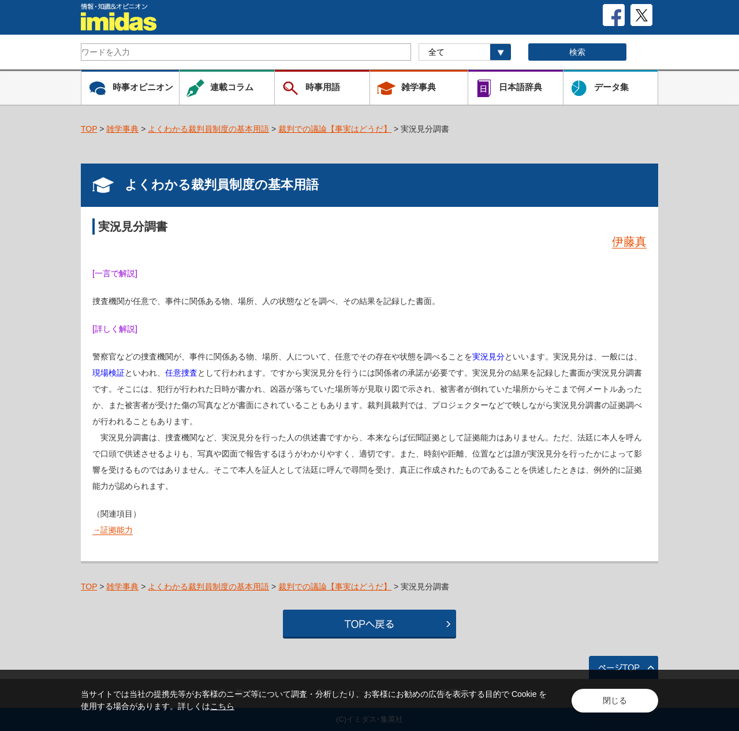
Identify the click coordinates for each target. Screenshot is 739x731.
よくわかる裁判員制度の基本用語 (208, 128)
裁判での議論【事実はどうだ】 (334, 128)
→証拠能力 (112, 530)
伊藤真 (629, 241)
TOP (89, 128)
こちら (222, 706)
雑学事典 (122, 128)
